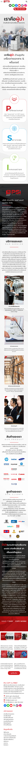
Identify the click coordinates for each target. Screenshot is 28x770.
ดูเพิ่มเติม (14, 673)
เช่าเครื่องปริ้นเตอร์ (8, 718)
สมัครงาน (6, 741)
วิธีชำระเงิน (6, 732)
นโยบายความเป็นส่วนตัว (10, 738)
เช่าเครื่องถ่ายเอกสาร (15, 306)
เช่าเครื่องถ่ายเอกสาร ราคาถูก (17, 310)
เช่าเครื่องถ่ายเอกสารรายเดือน (14, 308)
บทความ (6, 743)
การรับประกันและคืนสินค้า (10, 736)
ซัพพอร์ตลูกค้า (7, 723)
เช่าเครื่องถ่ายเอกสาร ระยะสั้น (14, 309)
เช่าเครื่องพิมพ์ (7, 716)
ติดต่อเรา (6, 745)
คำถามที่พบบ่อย (7, 725)
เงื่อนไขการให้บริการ (8, 739)
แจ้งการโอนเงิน (7, 734)
